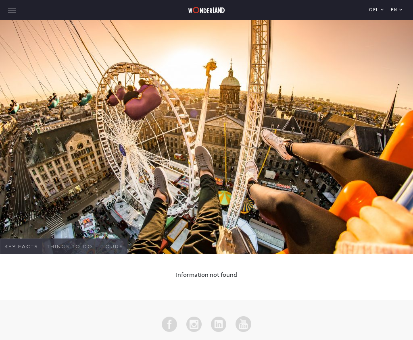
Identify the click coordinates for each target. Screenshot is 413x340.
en (395, 10)
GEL (375, 10)
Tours (112, 246)
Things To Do (70, 246)
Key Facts (21, 246)
